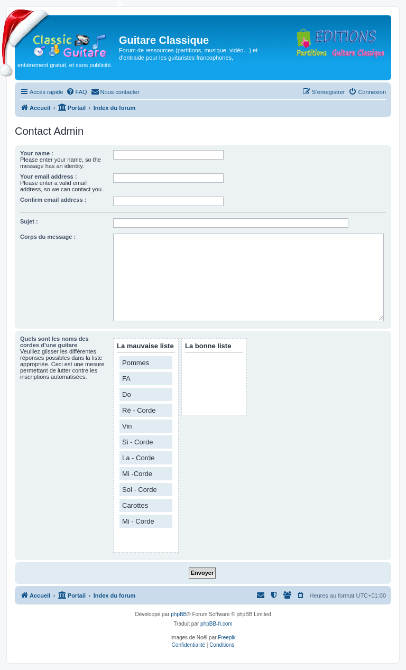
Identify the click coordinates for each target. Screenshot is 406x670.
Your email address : (48, 176)
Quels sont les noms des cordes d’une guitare (54, 342)
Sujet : (29, 221)
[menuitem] (76, 92)
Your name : (36, 153)
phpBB (179, 614)
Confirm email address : (53, 200)
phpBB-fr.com (216, 624)
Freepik (226, 637)
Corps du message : (48, 237)
